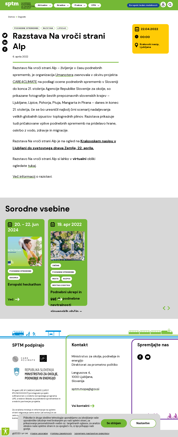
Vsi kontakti (80, 406)
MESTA (55, 279)
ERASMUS (14, 278)
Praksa (78, 5)
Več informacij (24, 176)
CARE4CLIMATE (25, 81)
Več (11, 299)
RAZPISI (66, 279)
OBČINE (55, 265)
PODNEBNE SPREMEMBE (20, 271)
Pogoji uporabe (39, 433)
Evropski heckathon (24, 284)
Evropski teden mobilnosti (143, 5)
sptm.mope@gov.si (85, 389)
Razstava (48, 28)
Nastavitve (142, 423)
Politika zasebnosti (61, 433)
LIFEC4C (62, 28)
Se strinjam (114, 423)
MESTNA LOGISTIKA (61, 285)
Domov (11, 16)
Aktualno (42, 5)
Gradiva (61, 5)
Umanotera (64, 75)
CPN (93, 5)
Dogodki (22, 16)
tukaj (32, 165)
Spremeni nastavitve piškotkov (91, 433)
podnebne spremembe (26, 28)
